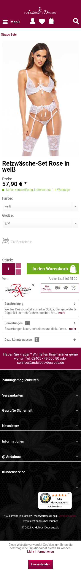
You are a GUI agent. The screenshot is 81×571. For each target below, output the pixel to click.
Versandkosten (67, 515)
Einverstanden (40, 564)
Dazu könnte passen (22, 339)
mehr (61, 313)
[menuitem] (11, 22)
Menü (11, 21)
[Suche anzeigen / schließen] (76, 21)
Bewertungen (14, 323)
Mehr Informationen (40, 551)
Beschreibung (14, 303)
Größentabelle (12, 242)
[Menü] (69, 494)
